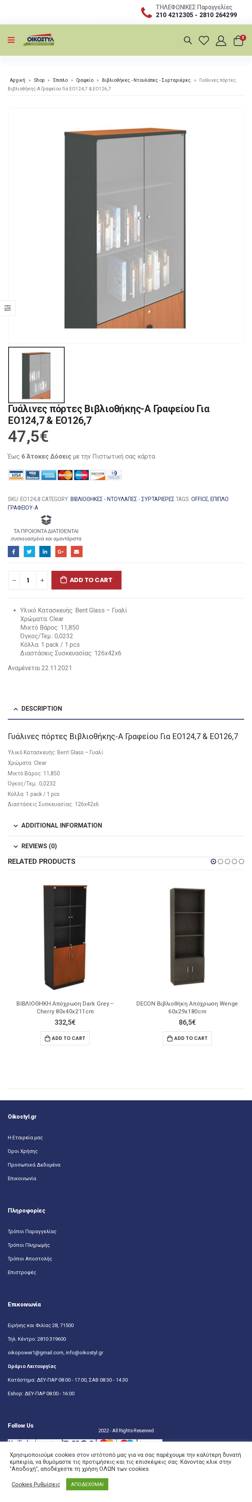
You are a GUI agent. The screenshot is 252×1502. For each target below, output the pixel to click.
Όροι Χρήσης (23, 1151)
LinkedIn (45, 551)
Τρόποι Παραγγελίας (32, 1231)
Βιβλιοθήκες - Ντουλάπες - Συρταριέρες (146, 80)
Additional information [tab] (61, 825)
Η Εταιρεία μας (25, 1137)
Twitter (29, 551)
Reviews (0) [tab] (39, 846)
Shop (39, 80)
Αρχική (17, 80)
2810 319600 (51, 1339)
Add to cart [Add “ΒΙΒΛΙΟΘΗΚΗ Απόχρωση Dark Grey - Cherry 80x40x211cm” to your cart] (68, 1038)
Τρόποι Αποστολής (30, 1259)
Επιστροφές (22, 1272)
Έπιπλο (60, 80)
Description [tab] (41, 708)
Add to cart (91, 579)
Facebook (13, 551)
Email (76, 551)
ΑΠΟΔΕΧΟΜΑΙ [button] (87, 1484)
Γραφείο (84, 80)
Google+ (61, 551)
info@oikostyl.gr (84, 1353)
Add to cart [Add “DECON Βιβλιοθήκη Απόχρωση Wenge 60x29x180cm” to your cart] (191, 1038)
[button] (213, 861)
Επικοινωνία (22, 1178)
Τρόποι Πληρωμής (29, 1245)
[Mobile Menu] (14, 40)
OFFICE (199, 499)
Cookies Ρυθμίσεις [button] (36, 1484)
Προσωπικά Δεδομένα (34, 1165)
